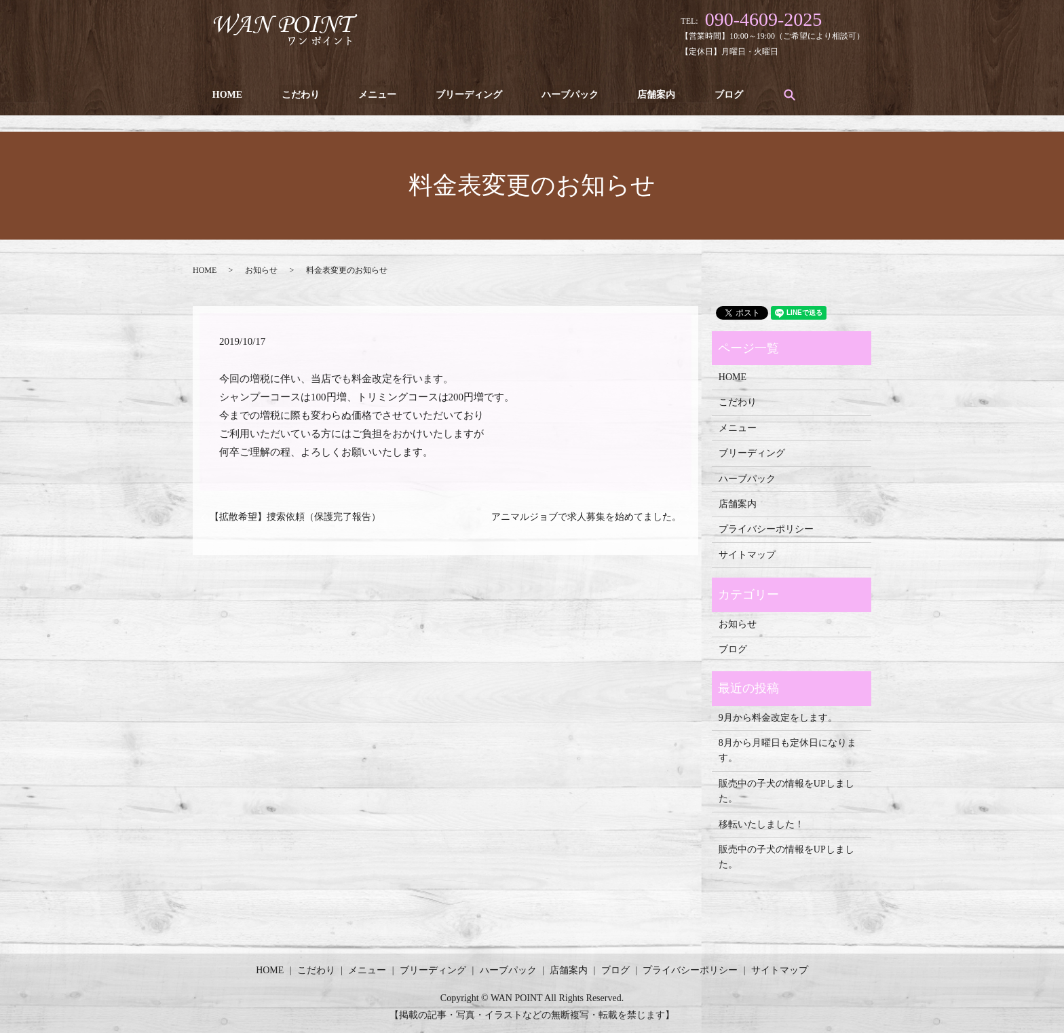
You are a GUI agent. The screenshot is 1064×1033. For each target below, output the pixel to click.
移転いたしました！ (761, 824)
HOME (225, 95)
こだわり (293, 95)
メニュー (365, 95)
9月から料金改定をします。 (778, 718)
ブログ (697, 95)
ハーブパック (547, 95)
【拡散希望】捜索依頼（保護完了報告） (295, 517)
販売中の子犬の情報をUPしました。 (786, 791)
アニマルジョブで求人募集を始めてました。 (586, 517)
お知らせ (261, 270)
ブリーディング (452, 95)
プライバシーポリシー (766, 529)
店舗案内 (629, 95)
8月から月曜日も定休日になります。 (787, 750)
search (755, 94)
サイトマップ (747, 555)
